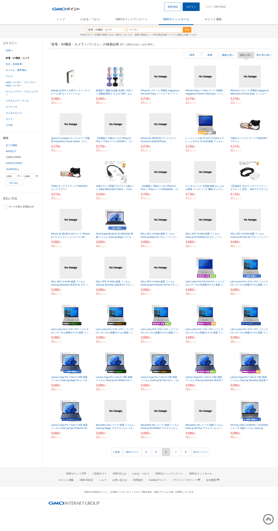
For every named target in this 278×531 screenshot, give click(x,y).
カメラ (9, 119)
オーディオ (11, 106)
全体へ (9, 50)
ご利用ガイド (99, 473)
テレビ (9, 76)
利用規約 (138, 480)
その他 (9, 125)
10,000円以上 (13, 169)
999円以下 (11, 151)
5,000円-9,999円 (14, 163)
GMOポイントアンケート (132, 19)
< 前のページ (131, 452)
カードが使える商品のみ (19, 206)
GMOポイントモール (176, 19)
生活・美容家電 (14, 64)
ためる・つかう (90, 19)
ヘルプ (208, 6)
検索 (187, 29)
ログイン (191, 6)
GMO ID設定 (220, 6)
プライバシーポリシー (186, 480)
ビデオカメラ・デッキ (17, 100)
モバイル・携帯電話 (16, 70)
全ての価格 (11, 145)
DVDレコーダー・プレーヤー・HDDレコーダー (22, 84)
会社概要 (212, 480)
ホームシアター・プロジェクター (22, 93)
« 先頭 (116, 452)
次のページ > (200, 452)
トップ (60, 19)
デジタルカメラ (14, 113)
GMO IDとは (119, 473)
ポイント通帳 (213, 19)
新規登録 (173, 6)
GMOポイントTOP (76, 473)
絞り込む (14, 183)
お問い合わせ (119, 480)
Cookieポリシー (157, 480)
